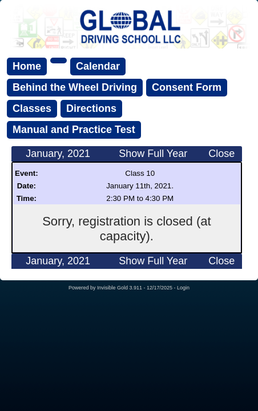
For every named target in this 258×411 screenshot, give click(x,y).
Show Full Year (153, 153)
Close (221, 153)
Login (183, 288)
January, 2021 (58, 153)
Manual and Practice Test (74, 129)
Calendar (98, 66)
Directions (91, 108)
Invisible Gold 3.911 (120, 288)
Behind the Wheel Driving (75, 87)
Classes (32, 108)
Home (27, 66)
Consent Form (186, 87)
